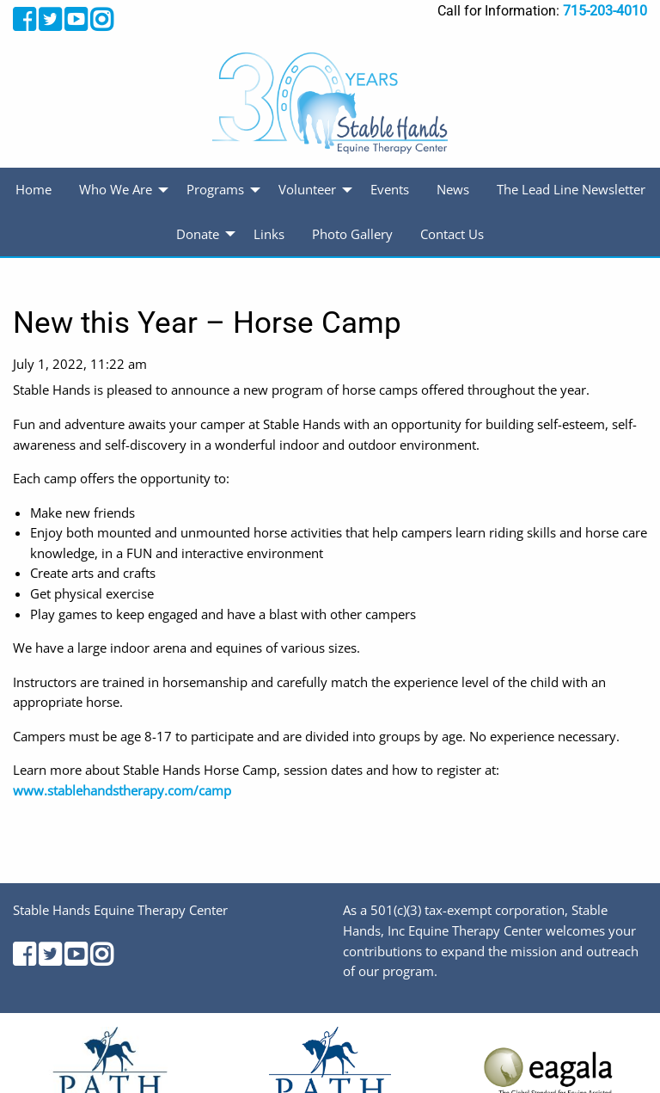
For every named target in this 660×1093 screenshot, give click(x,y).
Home (33, 189)
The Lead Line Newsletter (571, 189)
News (453, 189)
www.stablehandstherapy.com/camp (122, 790)
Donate (197, 234)
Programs (215, 189)
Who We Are (115, 189)
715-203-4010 (605, 11)
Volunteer (307, 189)
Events (389, 189)
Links (269, 234)
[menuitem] (33, 190)
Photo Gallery (352, 234)
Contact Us (452, 234)
